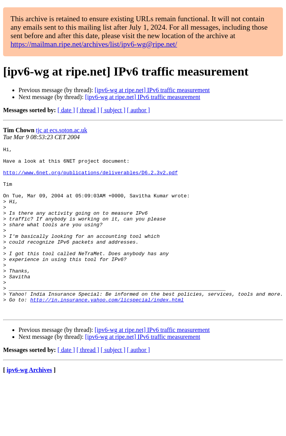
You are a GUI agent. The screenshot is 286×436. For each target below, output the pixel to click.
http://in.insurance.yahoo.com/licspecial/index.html (107, 330)
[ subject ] (113, 110)
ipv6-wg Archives (29, 403)
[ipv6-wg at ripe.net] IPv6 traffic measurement (152, 90)
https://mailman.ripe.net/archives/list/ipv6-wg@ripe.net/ (93, 44)
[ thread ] (87, 110)
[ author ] (138, 110)
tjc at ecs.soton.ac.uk (61, 130)
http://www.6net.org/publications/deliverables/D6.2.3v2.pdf (90, 178)
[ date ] (66, 110)
